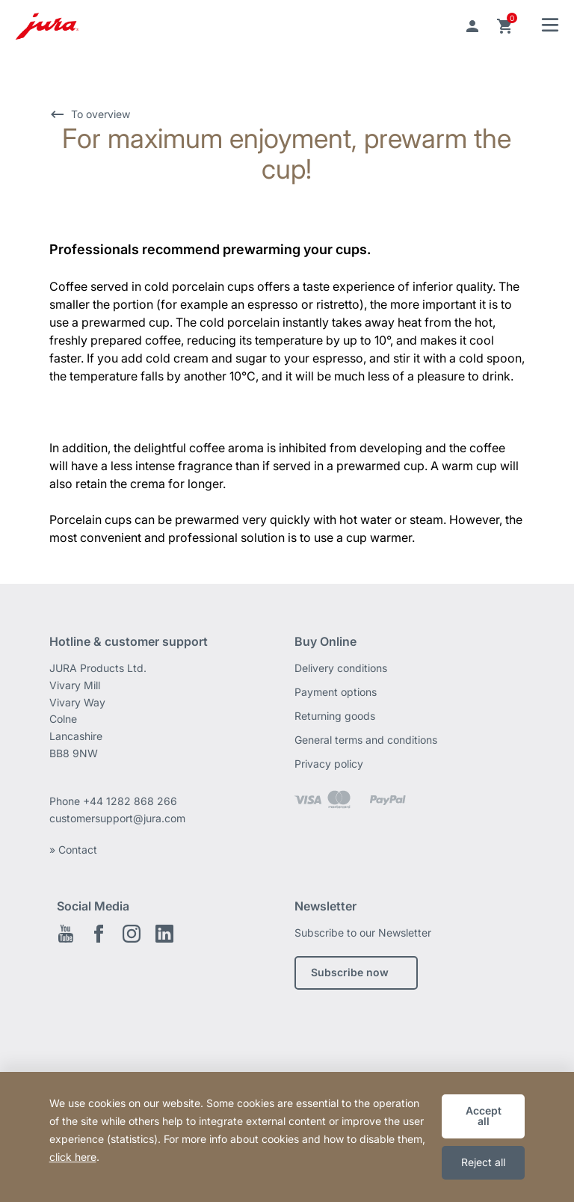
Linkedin (164, 934)
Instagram (132, 934)
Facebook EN (99, 934)
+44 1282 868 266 (131, 801)
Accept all (484, 1115)
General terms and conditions (365, 739)
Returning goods (334, 715)
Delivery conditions (340, 668)
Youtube (66, 934)
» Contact (73, 849)
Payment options (335, 691)
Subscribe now (350, 972)
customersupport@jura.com (117, 818)
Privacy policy (328, 763)
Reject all (483, 1162)
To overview (100, 114)
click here (72, 1156)
